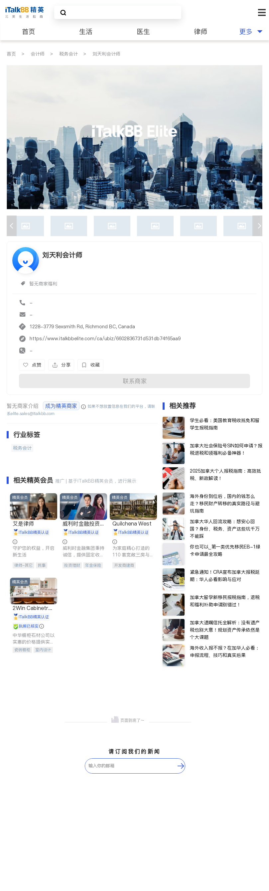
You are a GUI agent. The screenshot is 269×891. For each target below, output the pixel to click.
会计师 (38, 54)
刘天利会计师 (106, 54)
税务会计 (68, 54)
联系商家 (135, 381)
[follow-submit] (181, 766)
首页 (28, 31)
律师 (200, 31)
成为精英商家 (61, 405)
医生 (143, 31)
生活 (85, 31)
